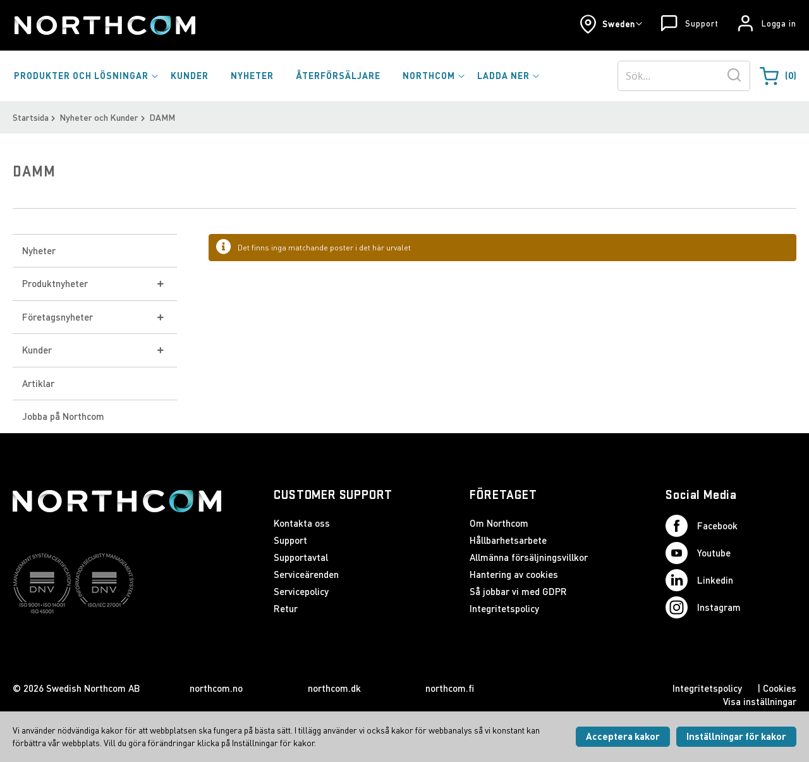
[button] (611, 24)
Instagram (703, 607)
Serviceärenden (306, 574)
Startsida (31, 117)
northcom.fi (449, 688)
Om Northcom (499, 523)
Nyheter (39, 250)
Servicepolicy (301, 591)
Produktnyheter (55, 283)
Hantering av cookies (514, 574)
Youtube (698, 553)
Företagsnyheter (57, 317)
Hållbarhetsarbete (508, 540)
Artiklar (38, 383)
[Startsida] (104, 25)
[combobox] (683, 76)
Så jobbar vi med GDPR (518, 591)
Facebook (702, 526)
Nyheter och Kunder (98, 117)
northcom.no (216, 688)
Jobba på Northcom (63, 416)
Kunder (37, 349)
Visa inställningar (759, 701)
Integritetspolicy (504, 608)
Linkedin (699, 580)
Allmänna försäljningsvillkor (529, 557)
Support (701, 23)
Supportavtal (301, 557)
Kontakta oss (302, 523)
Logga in (779, 23)
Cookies (779, 688)
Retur (286, 608)
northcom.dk (334, 688)
